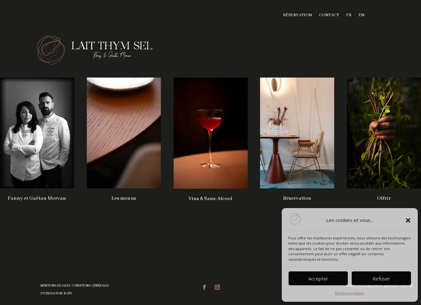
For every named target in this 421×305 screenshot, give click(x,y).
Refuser (381, 278)
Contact (329, 15)
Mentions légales (349, 292)
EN (361, 15)
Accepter (318, 278)
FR (348, 15)
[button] (408, 220)
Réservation (297, 15)
